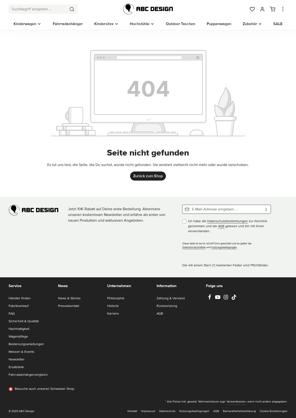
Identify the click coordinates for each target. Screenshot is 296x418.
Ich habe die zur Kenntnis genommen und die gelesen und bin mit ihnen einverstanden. (227, 226)
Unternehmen (119, 286)
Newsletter (17, 359)
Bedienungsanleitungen (26, 344)
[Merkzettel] (252, 9)
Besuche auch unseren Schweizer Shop (41, 389)
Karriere (113, 313)
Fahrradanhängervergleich (28, 375)
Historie (113, 306)
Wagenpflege (18, 336)
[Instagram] (226, 299)
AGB (221, 226)
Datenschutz (167, 411)
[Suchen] (72, 9)
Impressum (148, 411)
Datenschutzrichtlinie (194, 247)
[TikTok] (234, 299)
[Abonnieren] (266, 209)
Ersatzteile (16, 367)
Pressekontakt (68, 306)
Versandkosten (236, 401)
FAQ (12, 313)
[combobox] (38, 9)
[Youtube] (218, 299)
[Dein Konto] (262, 9)
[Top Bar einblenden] (282, 9)
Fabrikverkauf (19, 306)
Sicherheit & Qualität (24, 321)
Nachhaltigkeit (19, 329)
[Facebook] (210, 299)
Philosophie (115, 298)
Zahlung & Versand (171, 298)
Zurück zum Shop (148, 176)
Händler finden (20, 298)
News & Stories (69, 298)
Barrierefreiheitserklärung (239, 411)
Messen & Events (21, 352)
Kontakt (132, 411)
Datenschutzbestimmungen (227, 221)
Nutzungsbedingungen (224, 247)
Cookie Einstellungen (273, 411)
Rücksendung (167, 306)
